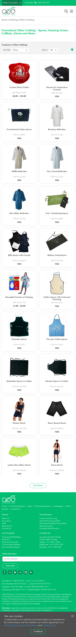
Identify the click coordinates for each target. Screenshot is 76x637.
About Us (5, 518)
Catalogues (58, 506)
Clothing (13, 20)
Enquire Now (7, 526)
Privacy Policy (11, 626)
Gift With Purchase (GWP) (50, 521)
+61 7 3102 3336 (54, 547)
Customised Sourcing (48, 518)
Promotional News (17, 506)
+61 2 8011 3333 (53, 542)
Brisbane (43, 547)
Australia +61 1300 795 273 (13, 581)
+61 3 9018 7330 (56, 544)
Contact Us (15, 509)
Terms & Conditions (28, 626)
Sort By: (6, 50)
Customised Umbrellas (11, 544)
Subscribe (10, 566)
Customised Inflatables (11, 537)
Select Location (10, 3)
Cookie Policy (49, 626)
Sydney (42, 542)
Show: (45, 50)
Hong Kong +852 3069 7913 (13, 589)
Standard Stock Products (50, 528)
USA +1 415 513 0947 (35, 581)
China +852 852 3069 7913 (37, 587)
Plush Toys (6, 539)
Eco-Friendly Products (10, 547)
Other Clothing (27, 20)
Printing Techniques (43, 506)
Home (4, 20)
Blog (30, 506)
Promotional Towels (10, 542)
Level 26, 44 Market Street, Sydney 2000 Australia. (50, 538)
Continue (38, 632)
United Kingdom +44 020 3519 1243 (41, 589)
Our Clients (6, 521)
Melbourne (44, 544)
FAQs (68, 506)
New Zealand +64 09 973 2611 (14, 584)
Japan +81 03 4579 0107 (40, 584)
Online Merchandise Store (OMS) (53, 523)
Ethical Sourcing (46, 526)
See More (38, 485)
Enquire (5, 509)
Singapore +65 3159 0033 (12, 587)
